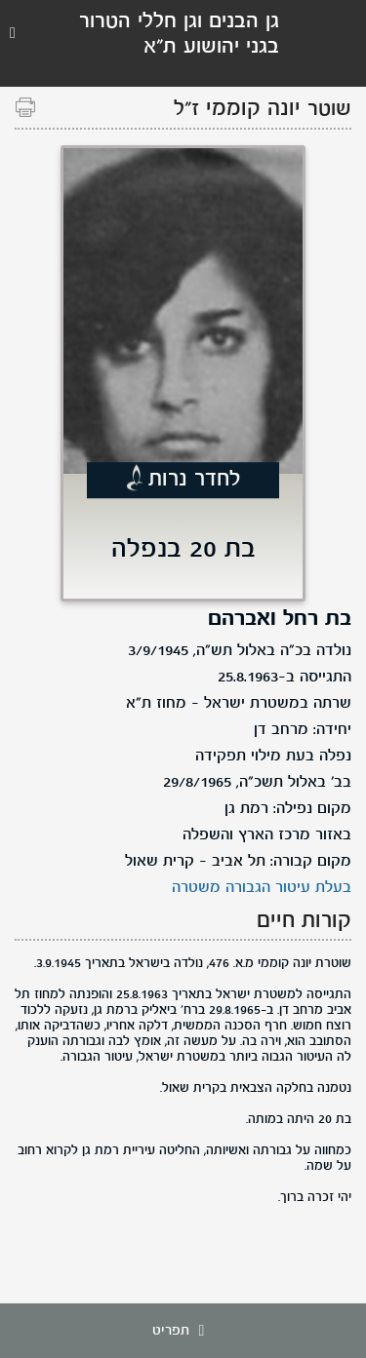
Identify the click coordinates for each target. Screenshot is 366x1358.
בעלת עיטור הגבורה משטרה (261, 888)
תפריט (183, 1331)
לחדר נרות (194, 480)
